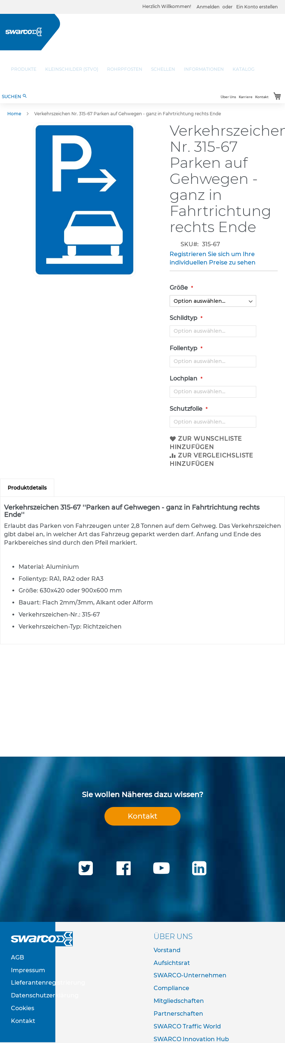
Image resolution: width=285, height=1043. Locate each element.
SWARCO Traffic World (187, 1026)
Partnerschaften (178, 1013)
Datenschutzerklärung (45, 995)
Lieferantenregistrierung (48, 982)
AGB (17, 957)
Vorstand (167, 950)
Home (14, 113)
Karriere (246, 97)
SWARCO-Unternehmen (190, 975)
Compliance (171, 988)
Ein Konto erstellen (257, 6)
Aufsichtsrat (172, 962)
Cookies (22, 1008)
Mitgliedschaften (179, 1000)
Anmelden (208, 6)
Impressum (28, 970)
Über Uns (228, 97)
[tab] (27, 488)
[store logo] (23, 32)
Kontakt (262, 97)
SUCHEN (14, 96)
